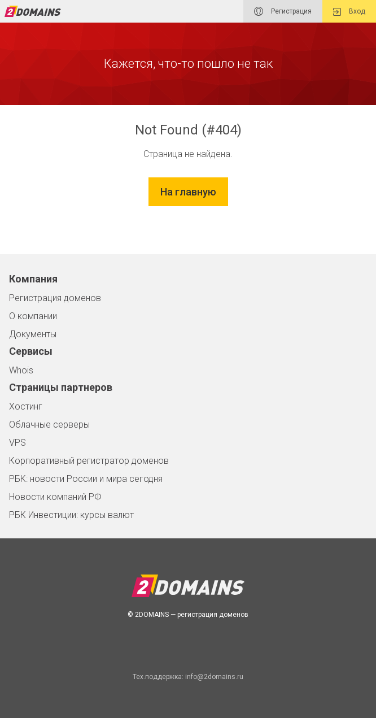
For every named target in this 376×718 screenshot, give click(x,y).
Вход (349, 11)
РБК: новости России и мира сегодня (86, 478)
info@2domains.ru (214, 677)
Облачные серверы (49, 424)
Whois (21, 370)
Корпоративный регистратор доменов (89, 460)
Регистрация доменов (55, 298)
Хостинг (25, 406)
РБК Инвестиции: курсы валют (71, 515)
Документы (32, 334)
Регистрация (283, 11)
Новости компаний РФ (55, 496)
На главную (188, 192)
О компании (33, 316)
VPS (17, 442)
